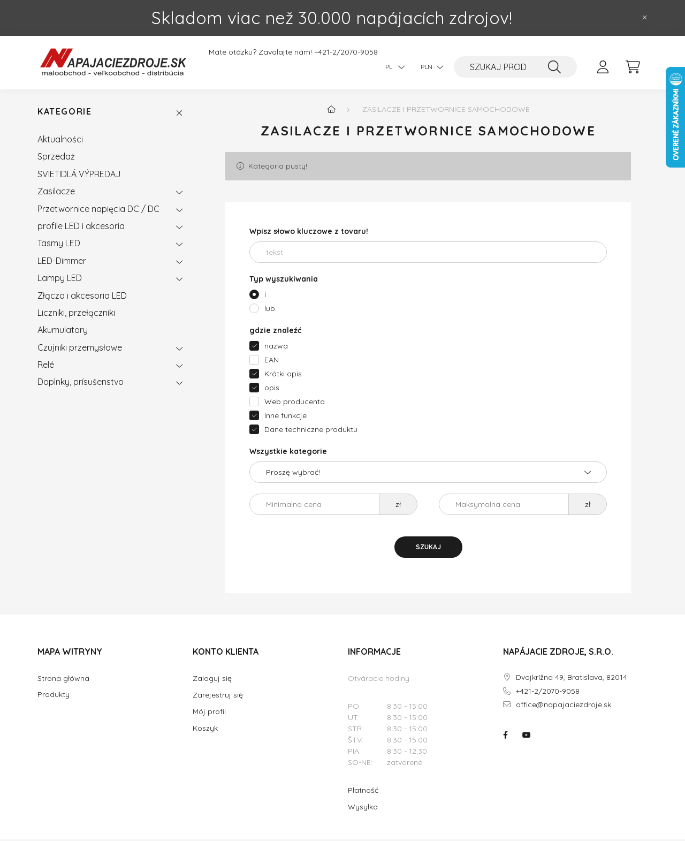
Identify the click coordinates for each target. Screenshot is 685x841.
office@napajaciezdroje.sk (563, 706)
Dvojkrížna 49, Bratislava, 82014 (571, 679)
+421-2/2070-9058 (346, 52)
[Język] (392, 67)
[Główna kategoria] (331, 111)
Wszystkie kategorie (288, 453)
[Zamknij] (645, 18)
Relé (45, 366)
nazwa (276, 347)
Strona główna (63, 680)
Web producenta (294, 403)
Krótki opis (283, 375)
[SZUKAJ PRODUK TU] (515, 67)
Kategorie (64, 114)
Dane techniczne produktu (310, 431)
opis (271, 389)
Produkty (53, 696)
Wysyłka (363, 808)
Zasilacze (56, 192)
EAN (271, 361)
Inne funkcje (285, 417)
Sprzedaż (56, 158)
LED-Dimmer (61, 262)
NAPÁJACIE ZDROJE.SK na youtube (526, 736)
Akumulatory (62, 331)
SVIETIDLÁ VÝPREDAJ (79, 175)
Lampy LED (59, 279)
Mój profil (209, 713)
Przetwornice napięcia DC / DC (98, 210)
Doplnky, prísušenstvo (80, 383)
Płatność (363, 792)
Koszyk (205, 729)
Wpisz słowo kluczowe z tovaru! (308, 233)
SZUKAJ (428, 548)
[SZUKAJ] (554, 67)
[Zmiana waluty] (429, 67)
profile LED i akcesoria (81, 227)
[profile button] (602, 67)
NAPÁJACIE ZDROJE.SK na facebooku (505, 736)
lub (269, 310)
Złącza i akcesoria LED (82, 297)
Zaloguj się (212, 680)
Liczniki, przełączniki (76, 314)
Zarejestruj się (218, 696)
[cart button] (632, 67)
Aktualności (60, 140)
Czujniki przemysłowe (79, 349)
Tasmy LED (58, 245)
